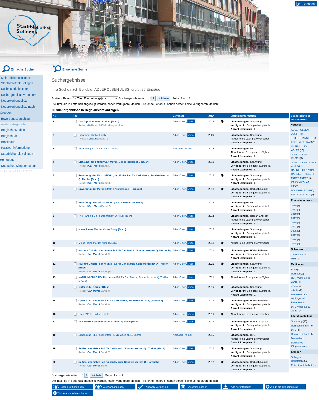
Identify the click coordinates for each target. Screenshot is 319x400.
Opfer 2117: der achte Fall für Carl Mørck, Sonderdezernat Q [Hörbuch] (120, 300)
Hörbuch (296, 273)
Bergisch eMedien (13, 130)
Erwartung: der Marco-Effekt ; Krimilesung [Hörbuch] (110, 188)
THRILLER (297, 254)
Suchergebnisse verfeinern (19, 95)
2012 (294, 235)
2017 (294, 218)
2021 (294, 226)
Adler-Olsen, (184, 121)
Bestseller (296, 338)
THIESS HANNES (301, 137)
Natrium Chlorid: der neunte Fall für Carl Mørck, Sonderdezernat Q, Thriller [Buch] (123, 265)
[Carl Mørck (94, 165)
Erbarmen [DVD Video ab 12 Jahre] (98, 148)
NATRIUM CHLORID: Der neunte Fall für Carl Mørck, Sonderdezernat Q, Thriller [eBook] (123, 279)
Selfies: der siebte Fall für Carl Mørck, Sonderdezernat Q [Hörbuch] (118, 361)
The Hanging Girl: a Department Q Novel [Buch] (105, 215)
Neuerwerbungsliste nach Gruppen (17, 109)
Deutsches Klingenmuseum (19, 165)
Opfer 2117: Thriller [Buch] (94, 286)
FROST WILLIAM (301, 194)
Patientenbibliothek (301, 365)
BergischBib (9, 136)
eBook (294, 286)
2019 (294, 213)
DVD (293, 329)
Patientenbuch (299, 302)
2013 (294, 209)
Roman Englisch (300, 334)
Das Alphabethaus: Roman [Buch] (98, 121)
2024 (294, 243)
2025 (294, 230)
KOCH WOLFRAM (301, 142)
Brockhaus (8, 142)
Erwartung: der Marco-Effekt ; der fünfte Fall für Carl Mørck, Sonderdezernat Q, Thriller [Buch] (123, 177)
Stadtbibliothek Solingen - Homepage (17, 156)
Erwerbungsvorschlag (15, 118)
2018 (294, 222)
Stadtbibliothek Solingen (17, 83)
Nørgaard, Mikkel (182, 148)
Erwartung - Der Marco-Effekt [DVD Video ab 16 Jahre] (110, 202)
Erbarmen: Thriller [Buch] (92, 134)
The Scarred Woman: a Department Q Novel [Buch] (108, 321)
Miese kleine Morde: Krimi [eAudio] (97, 242)
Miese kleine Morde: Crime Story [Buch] (102, 229)
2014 (294, 239)
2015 (294, 205)
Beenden (309, 4)
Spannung (296, 321)
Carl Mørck (93, 138)
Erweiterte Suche (74, 69)
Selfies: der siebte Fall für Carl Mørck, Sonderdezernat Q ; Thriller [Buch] (121, 348)
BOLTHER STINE (301, 190)
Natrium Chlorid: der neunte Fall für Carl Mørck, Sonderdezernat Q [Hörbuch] (124, 250)
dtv (89, 125)
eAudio (295, 290)
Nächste (163, 98)
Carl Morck (94, 365)
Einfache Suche (22, 69)
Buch (294, 269)
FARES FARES (299, 178)
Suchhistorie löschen (15, 88)
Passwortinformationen (16, 147)
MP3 (293, 258)
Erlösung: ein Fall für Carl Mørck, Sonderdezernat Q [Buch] (113, 161)
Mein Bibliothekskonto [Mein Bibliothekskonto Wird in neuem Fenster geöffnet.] (15, 78)
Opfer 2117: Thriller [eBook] (93, 314)
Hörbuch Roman (300, 325)
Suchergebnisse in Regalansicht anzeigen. (88, 110)
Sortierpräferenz (62, 98)
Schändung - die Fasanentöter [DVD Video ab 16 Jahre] (109, 334)
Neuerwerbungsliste (14, 100)
